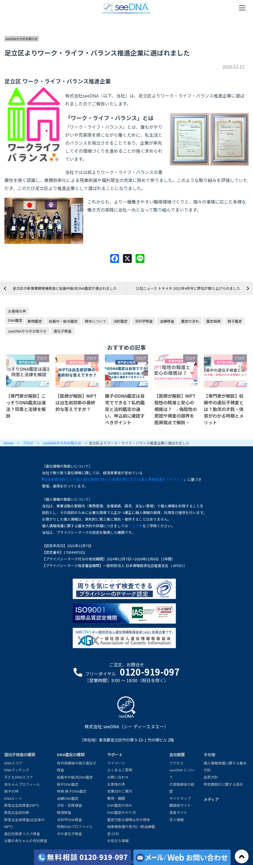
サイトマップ (180, 798)
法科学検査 (144, 321)
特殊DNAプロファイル (75, 826)
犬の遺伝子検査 (69, 833)
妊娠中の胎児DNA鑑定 (75, 777)
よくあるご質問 (119, 769)
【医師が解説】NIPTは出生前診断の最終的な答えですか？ (76, 402)
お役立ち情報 (118, 840)
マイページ (116, 763)
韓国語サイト (180, 805)
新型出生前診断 (16, 812)
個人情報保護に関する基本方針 (225, 766)
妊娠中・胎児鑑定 (63, 321)
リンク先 (135, 525)
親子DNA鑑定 (67, 784)
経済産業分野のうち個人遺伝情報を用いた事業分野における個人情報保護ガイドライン (114, 479)
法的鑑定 (120, 321)
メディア (211, 799)
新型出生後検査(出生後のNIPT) (24, 823)
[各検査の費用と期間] (82, 857)
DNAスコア (13, 763)
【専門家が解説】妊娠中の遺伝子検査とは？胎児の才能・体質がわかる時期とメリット (224, 409)
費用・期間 (116, 798)
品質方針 (211, 777)
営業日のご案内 (119, 791)
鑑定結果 (213, 321)
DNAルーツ (13, 798)
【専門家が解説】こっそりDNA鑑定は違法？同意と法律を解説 (26, 405)
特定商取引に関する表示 (223, 784)
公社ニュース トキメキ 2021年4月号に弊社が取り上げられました (188, 288)
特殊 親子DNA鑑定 (71, 791)
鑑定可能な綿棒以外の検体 (128, 819)
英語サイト (178, 812)
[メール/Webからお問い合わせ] (182, 857)
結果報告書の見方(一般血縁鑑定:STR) (131, 830)
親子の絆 (11, 791)
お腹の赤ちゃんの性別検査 (25, 840)
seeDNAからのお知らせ (21, 38)
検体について (95, 321)
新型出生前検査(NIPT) (21, 805)
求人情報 (176, 819)
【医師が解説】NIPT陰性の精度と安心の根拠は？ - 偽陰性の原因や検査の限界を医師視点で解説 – (175, 409)
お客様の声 (17, 311)
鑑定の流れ (190, 321)
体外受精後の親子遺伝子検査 (76, 766)
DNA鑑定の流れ (119, 805)
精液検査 (64, 812)
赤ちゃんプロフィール (22, 784)
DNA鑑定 (15, 320)
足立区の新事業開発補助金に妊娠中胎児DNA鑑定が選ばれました (65, 288)
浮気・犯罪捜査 (69, 805)
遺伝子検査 (63, 331)
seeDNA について (181, 773)
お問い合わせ (118, 777)
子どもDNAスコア (18, 777)
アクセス (176, 763)
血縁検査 (167, 321)
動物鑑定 (35, 321)
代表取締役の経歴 (181, 788)
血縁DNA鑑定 (67, 798)
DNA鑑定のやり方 (121, 812)
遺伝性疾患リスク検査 (22, 833)
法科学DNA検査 (69, 819)
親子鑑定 (235, 321)
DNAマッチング (16, 769)
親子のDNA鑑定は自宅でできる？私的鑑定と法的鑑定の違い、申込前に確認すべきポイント (125, 409)
